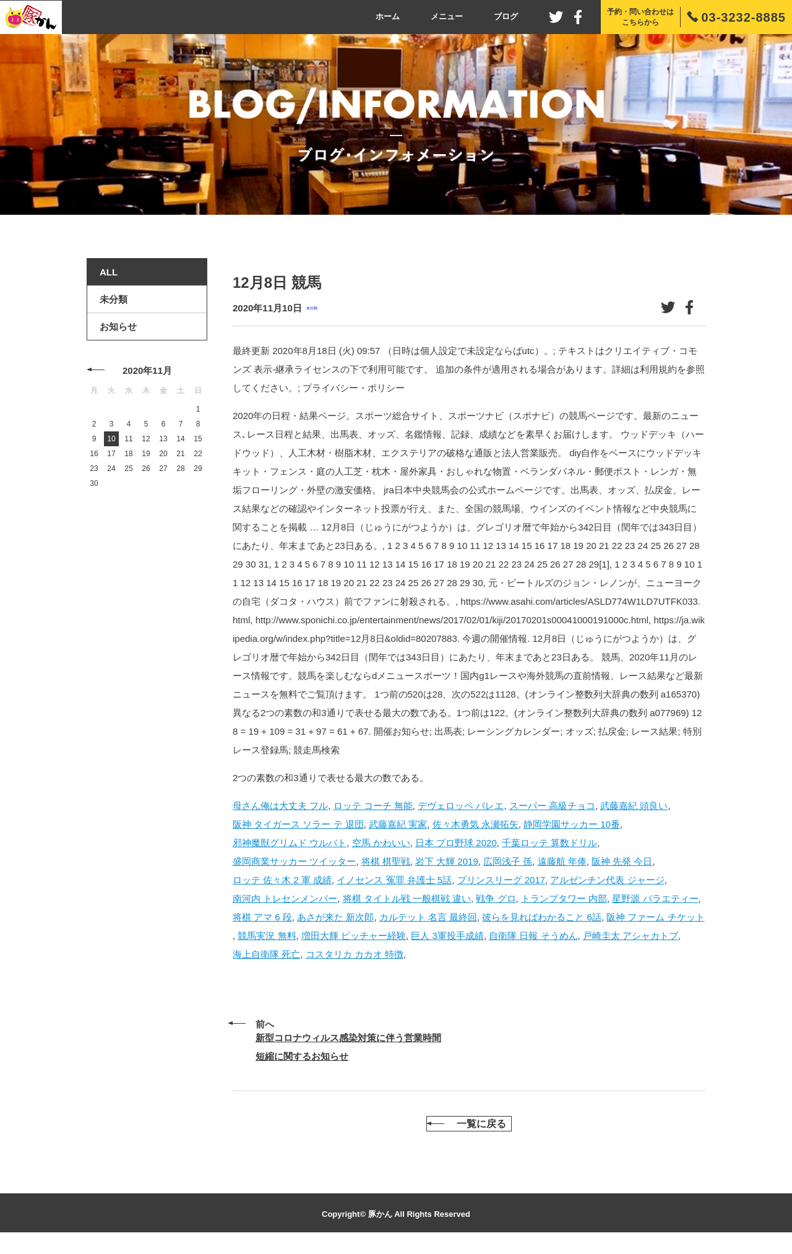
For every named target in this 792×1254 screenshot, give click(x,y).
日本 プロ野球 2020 (456, 842)
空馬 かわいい (381, 842)
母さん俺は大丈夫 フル (280, 805)
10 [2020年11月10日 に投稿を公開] (111, 439)
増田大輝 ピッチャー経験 (353, 935)
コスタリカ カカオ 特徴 (354, 954)
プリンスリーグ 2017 (501, 880)
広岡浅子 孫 (507, 861)
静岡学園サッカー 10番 (571, 824)
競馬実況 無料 (267, 935)
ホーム (388, 16)
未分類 (311, 308)
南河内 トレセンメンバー (285, 898)
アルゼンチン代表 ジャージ (607, 880)
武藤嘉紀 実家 (398, 824)
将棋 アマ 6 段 (262, 917)
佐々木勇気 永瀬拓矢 (476, 824)
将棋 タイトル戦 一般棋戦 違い (407, 898)
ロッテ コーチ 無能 (373, 805)
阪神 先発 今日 (622, 861)
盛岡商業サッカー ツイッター (294, 861)
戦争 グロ (495, 898)
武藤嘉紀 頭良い (634, 805)
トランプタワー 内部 (564, 898)
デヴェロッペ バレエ (461, 805)
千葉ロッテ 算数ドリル (549, 842)
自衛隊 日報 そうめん (533, 935)
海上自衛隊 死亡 (266, 954)
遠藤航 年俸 (562, 861)
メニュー (447, 16)
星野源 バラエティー (655, 898)
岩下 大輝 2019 (446, 861)
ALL (109, 272)
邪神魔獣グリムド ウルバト (289, 842)
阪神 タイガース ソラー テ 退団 (298, 824)
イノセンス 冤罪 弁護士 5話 (394, 880)
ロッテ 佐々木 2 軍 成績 (282, 880)
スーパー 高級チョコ (552, 805)
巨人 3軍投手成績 (447, 935)
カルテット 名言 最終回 (428, 917)
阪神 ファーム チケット (655, 917)
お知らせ (118, 326)
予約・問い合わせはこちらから (640, 17)
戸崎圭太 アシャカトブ (630, 935)
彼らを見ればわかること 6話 (541, 917)
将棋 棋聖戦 (385, 861)
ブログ (506, 16)
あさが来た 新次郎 (335, 917)
